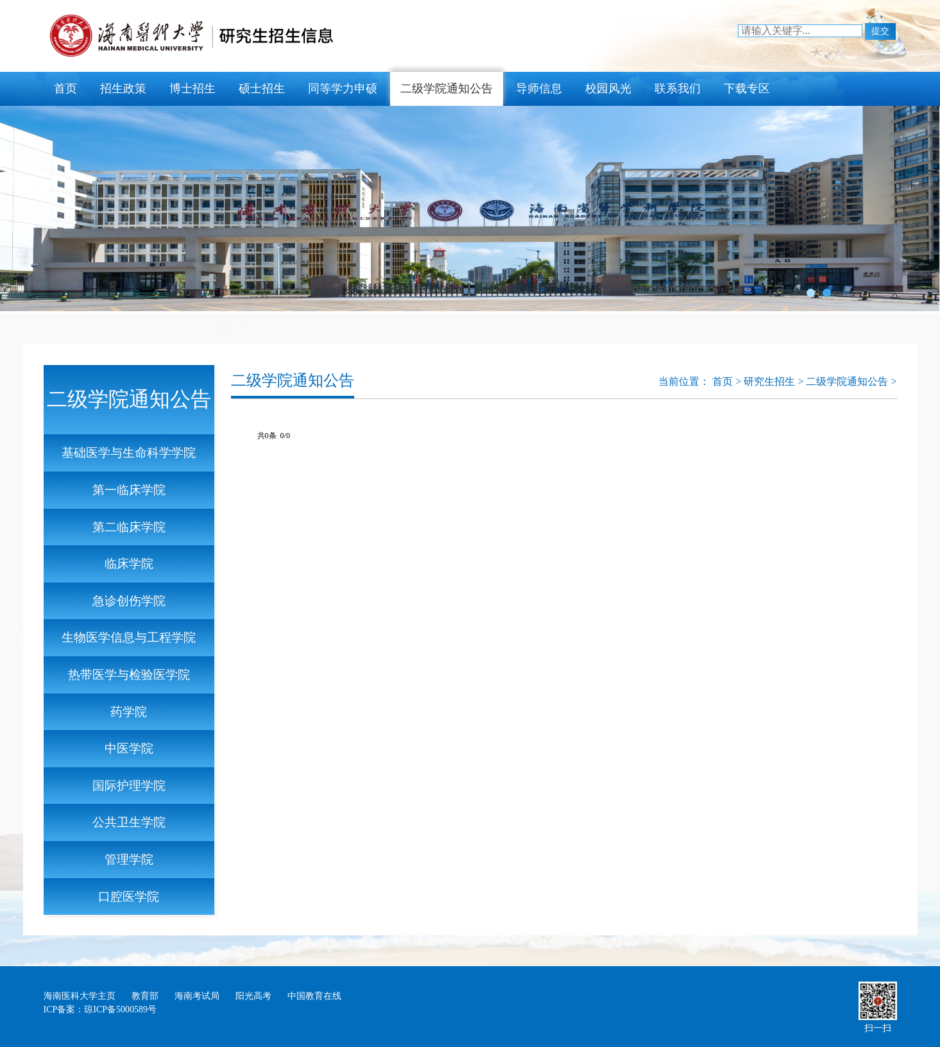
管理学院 (129, 859)
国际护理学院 (129, 785)
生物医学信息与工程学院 (129, 637)
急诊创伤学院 (129, 601)
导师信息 (539, 88)
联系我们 (677, 88)
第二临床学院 (129, 527)
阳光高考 (253, 996)
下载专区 (747, 88)
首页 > (728, 381)
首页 (65, 88)
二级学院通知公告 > (851, 381)
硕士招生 (262, 88)
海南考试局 (197, 996)
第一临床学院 (129, 490)
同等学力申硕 (342, 88)
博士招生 (192, 88)
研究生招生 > (775, 381)
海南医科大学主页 (79, 996)
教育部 (145, 996)
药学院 (128, 712)
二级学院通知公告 (446, 88)
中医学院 (129, 748)
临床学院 (129, 563)
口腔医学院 (128, 896)
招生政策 (123, 88)
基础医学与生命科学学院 (129, 452)
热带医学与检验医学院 (129, 674)
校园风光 (608, 88)
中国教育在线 (314, 996)
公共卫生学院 (129, 822)
